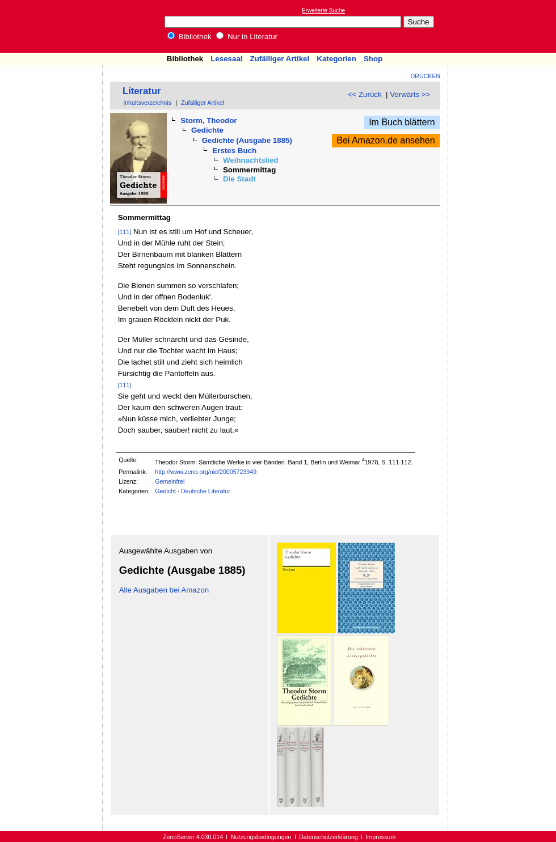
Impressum (380, 836)
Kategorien (336, 58)
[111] (125, 232)
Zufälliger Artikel (280, 58)
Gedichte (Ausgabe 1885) (247, 140)
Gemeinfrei (169, 481)
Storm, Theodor (208, 120)
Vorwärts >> (410, 94)
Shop (373, 58)
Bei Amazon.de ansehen (385, 140)
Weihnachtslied (251, 160)
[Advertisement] (504, 26)
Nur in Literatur (246, 36)
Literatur (142, 91)
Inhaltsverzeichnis (147, 102)
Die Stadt (239, 179)
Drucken (426, 76)
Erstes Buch (234, 150)
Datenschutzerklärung (328, 836)
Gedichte (207, 130)
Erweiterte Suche (323, 10)
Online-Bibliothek (54, 26)
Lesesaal (226, 58)
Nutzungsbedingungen (261, 836)
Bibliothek (189, 36)
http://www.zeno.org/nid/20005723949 (205, 471)
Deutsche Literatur (205, 491)
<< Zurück (365, 94)
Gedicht (165, 491)
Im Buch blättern (402, 122)
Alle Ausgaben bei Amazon (164, 590)
